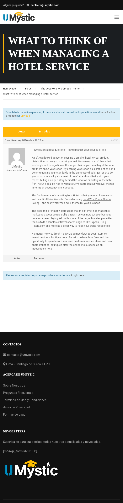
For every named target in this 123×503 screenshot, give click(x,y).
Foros (28, 88)
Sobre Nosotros (14, 385)
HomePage (9, 88)
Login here (77, 275)
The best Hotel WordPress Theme (60, 88)
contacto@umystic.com (45, 5)
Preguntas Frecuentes (18, 393)
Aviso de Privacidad (16, 407)
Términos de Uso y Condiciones (25, 400)
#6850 (114, 140)
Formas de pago (14, 414)
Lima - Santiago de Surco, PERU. (27, 364)
